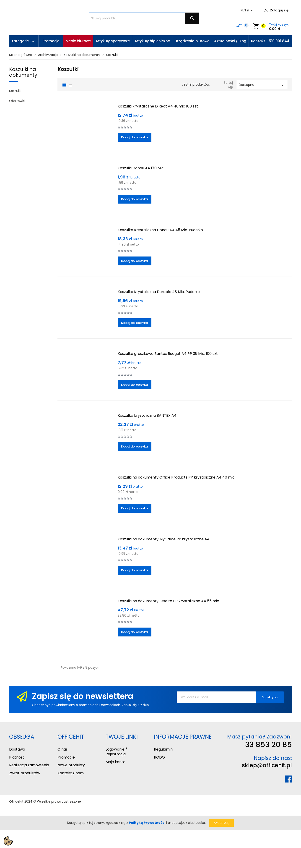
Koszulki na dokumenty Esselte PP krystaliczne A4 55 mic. (169, 601)
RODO (159, 757)
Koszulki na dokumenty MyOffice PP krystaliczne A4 (164, 539)
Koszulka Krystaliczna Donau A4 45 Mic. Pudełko (160, 230)
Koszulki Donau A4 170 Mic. (141, 168)
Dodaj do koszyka (134, 137)
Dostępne (262, 85)
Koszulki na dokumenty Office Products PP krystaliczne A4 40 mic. (176, 477)
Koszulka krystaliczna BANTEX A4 (147, 415)
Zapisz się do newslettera (82, 696)
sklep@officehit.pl (267, 765)
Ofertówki (17, 101)
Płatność (17, 757)
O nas (62, 749)
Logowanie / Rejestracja (116, 752)
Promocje (66, 757)
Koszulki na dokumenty (23, 72)
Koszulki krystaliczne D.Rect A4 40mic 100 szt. (158, 106)
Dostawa (17, 749)
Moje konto (115, 761)
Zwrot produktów (24, 773)
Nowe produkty (71, 765)
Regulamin (163, 749)
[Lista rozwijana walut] (247, 10)
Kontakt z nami (70, 773)
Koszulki (15, 91)
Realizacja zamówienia (29, 765)
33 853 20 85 (268, 744)
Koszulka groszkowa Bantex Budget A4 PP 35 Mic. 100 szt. (168, 353)
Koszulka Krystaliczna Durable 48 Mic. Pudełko (159, 291)
